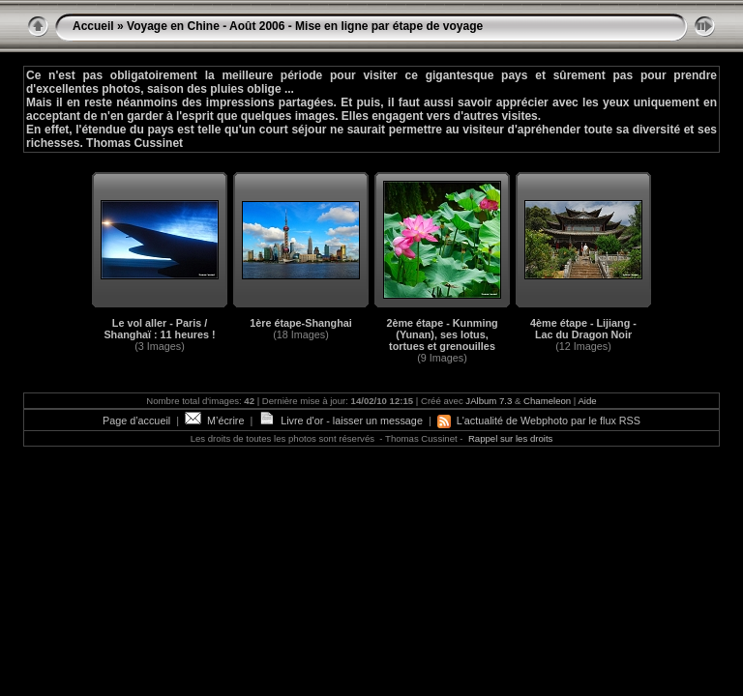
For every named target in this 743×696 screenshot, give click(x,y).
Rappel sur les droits (510, 438)
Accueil (93, 26)
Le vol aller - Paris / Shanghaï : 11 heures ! (159, 328)
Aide (587, 400)
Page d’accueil (136, 420)
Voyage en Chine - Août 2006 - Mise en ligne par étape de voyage (305, 26)
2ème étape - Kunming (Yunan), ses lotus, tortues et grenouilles (441, 334)
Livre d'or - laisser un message (340, 420)
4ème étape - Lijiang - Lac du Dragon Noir (583, 328)
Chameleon (547, 400)
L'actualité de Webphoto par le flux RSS (538, 420)
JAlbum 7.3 (488, 400)
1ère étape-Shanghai (301, 323)
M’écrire (214, 420)
